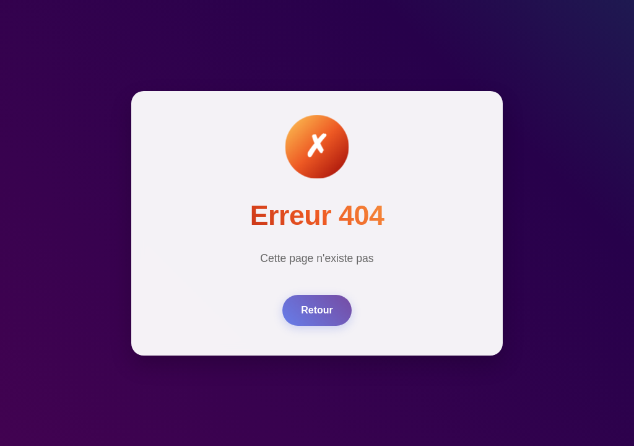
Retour (317, 310)
